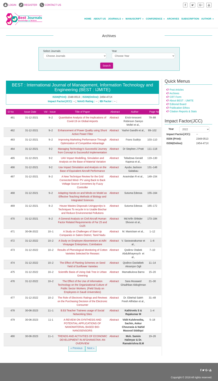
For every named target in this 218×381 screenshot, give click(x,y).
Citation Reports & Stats (183, 111)
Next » (90, 348)
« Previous (76, 348)
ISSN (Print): (173, 138)
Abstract (114, 117)
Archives (173, 18)
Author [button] (207, 18)
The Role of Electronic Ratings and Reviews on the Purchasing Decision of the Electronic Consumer (82, 301)
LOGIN (9, 4)
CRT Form (175, 96)
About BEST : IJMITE (182, 100)
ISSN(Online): (174, 143)
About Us (100, 18)
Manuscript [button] (135, 18)
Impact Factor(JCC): (178, 134)
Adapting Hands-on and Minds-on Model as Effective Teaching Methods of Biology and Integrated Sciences (82, 196)
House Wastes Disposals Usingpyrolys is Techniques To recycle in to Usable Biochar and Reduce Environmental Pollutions (82, 209)
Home (87, 18)
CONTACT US (50, 4)
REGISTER (28, 4)
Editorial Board (178, 104)
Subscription (190, 18)
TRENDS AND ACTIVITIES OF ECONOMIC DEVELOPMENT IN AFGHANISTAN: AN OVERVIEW (82, 340)
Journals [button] (115, 18)
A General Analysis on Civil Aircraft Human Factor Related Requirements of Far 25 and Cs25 (82, 222)
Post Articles (177, 89)
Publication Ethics (180, 107)
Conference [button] (155, 18)
